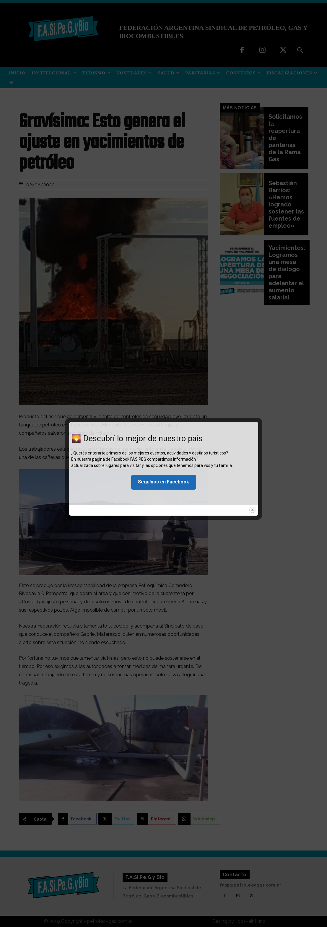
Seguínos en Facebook (163, 482)
